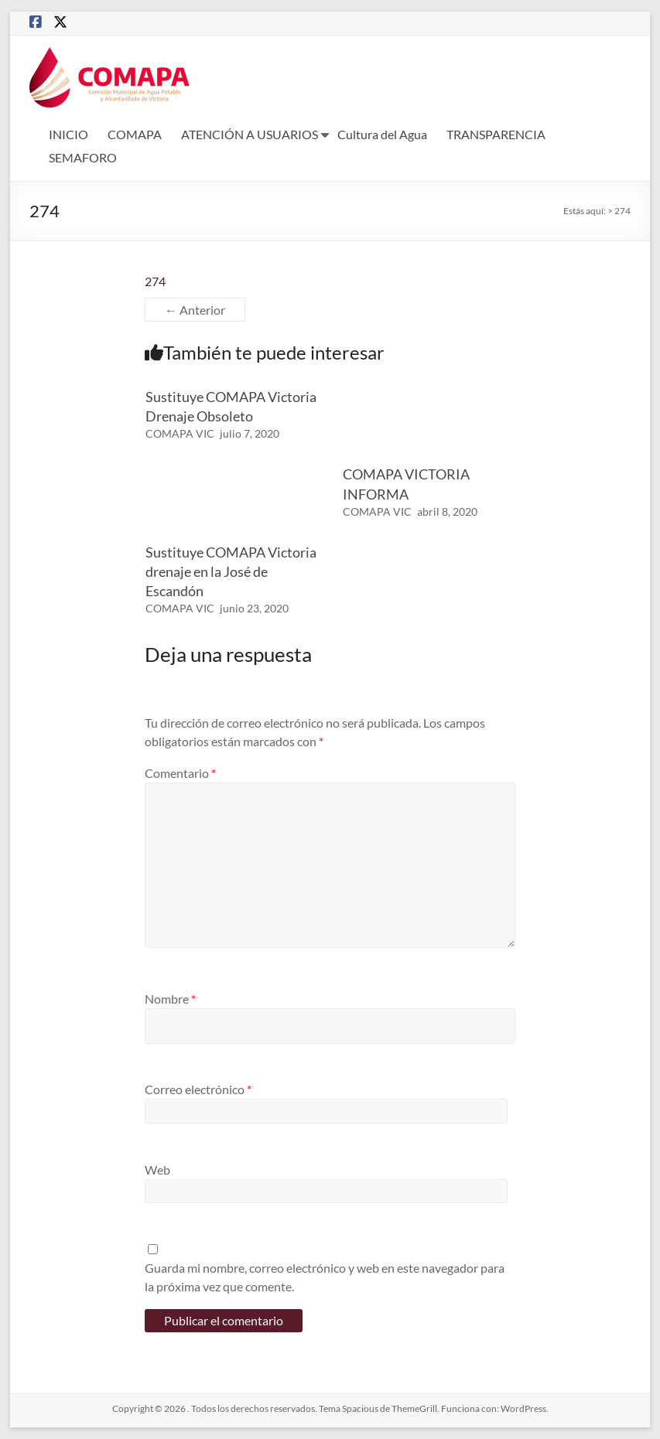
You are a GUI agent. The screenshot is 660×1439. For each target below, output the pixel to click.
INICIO (68, 134)
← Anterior (195, 309)
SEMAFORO (83, 157)
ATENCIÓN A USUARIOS (249, 134)
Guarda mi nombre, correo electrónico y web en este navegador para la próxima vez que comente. (324, 1277)
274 (155, 281)
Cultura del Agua (382, 134)
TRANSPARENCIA (495, 134)
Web (157, 1169)
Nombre (170, 998)
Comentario (180, 773)
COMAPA (135, 134)
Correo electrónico (198, 1089)
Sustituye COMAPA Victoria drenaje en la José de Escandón (230, 571)
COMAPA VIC (179, 433)
